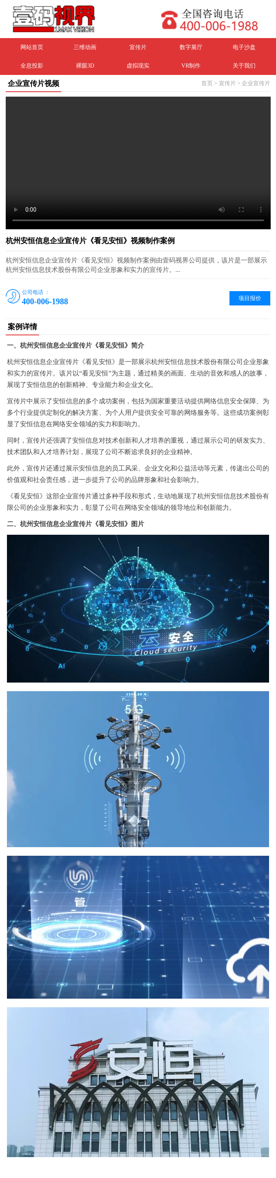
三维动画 (84, 47)
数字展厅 (191, 47)
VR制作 (190, 66)
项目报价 (249, 298)
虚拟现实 (138, 66)
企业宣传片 (256, 83)
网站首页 (31, 47)
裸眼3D (85, 66)
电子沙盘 (244, 47)
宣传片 (138, 47)
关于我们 (244, 66)
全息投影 (31, 66)
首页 (207, 83)
